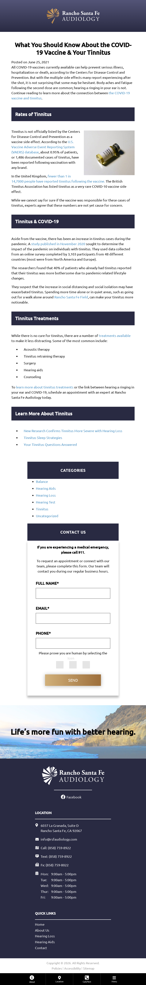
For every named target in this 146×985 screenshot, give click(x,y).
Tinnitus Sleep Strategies (43, 438)
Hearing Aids (46, 488)
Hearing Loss (46, 495)
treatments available (115, 335)
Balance (42, 481)
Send (73, 680)
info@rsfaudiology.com (59, 839)
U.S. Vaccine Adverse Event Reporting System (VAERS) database (43, 147)
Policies (57, 968)
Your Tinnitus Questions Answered (50, 444)
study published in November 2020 (58, 244)
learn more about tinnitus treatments (44, 387)
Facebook (74, 797)
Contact (41, 948)
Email (42, 608)
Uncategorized (47, 516)
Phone (43, 633)
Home (39, 924)
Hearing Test (45, 502)
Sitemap (88, 968)
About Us (42, 930)
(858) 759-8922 (60, 856)
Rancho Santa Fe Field (71, 297)
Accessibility (72, 968)
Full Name (47, 583)
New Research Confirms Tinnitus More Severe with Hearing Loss (73, 431)
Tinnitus (42, 509)
